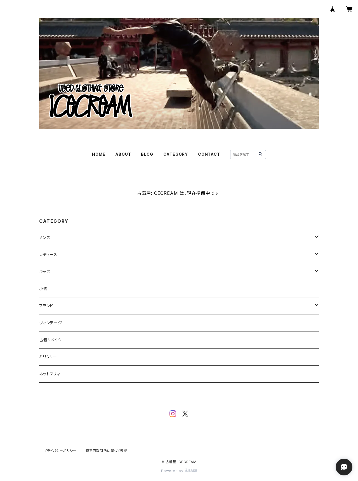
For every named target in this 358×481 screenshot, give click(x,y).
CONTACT (209, 154)
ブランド (46, 305)
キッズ (44, 271)
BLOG (147, 154)
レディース (48, 254)
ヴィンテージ (50, 322)
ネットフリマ (49, 373)
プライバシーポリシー (60, 451)
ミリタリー (48, 356)
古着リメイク (50, 339)
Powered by (179, 471)
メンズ (44, 237)
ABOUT (123, 154)
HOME (98, 154)
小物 (43, 288)
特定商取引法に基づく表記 (107, 451)
